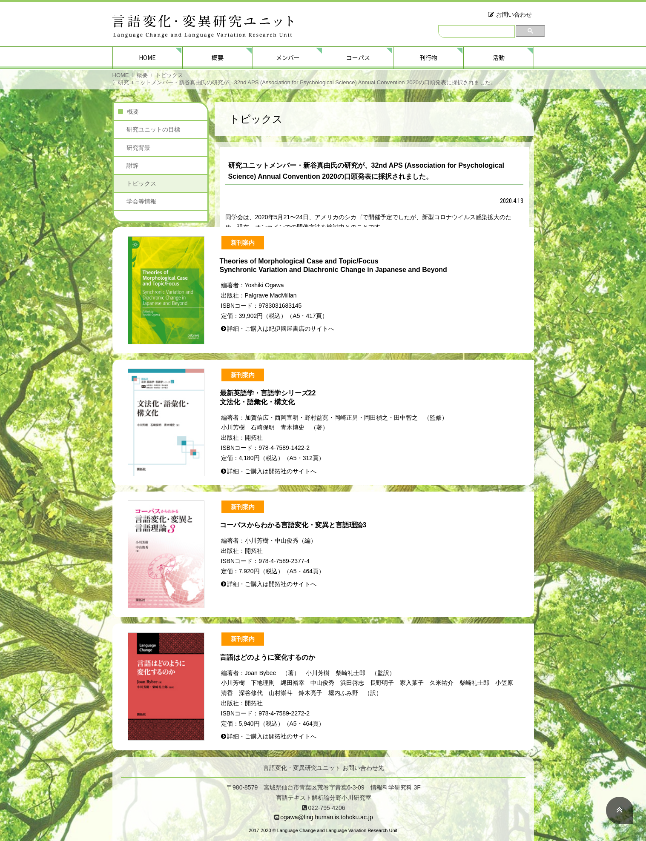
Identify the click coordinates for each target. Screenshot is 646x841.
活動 (499, 57)
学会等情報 (141, 201)
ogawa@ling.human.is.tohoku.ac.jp (326, 817)
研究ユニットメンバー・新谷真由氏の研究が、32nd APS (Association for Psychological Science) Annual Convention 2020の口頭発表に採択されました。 (307, 82)
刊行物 (428, 57)
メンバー (288, 57)
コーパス (358, 57)
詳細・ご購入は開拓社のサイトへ (271, 471)
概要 (218, 57)
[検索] (476, 31)
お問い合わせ (514, 14)
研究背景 (138, 147)
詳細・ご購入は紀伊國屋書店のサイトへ (280, 328)
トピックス (169, 75)
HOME (147, 57)
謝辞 (132, 165)
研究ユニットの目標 (153, 129)
